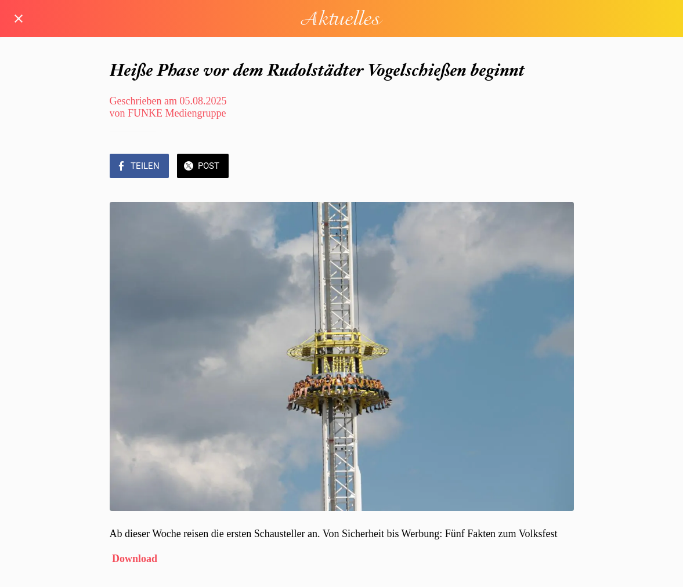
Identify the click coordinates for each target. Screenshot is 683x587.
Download (134, 558)
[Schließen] (19, 19)
